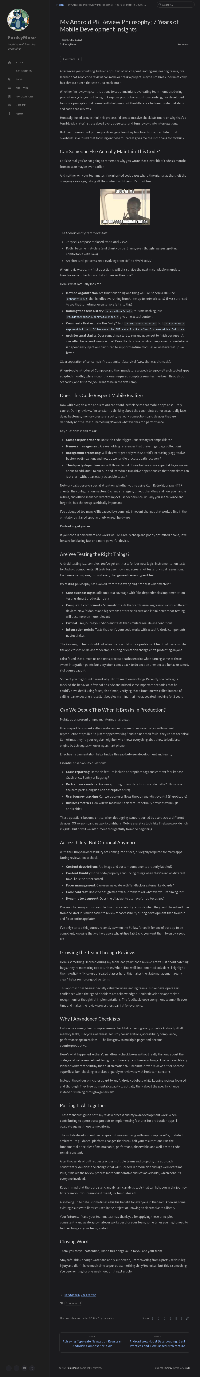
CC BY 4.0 (94, 1318)
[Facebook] (159, 1318)
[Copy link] (188, 1318)
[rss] (32, 1368)
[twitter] (16, 1368)
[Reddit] (176, 1318)
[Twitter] (153, 1318)
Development (72, 1294)
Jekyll (186, 1367)
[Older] (92, 1342)
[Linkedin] (170, 1318)
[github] (8, 1368)
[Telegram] (165, 1318)
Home (60, 4)
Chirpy (168, 1367)
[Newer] (157, 1342)
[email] (24, 1368)
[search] (177, 4)
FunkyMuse (22, 37)
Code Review (88, 1294)
